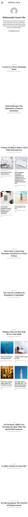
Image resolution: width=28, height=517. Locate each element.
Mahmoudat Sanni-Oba (14, 17)
